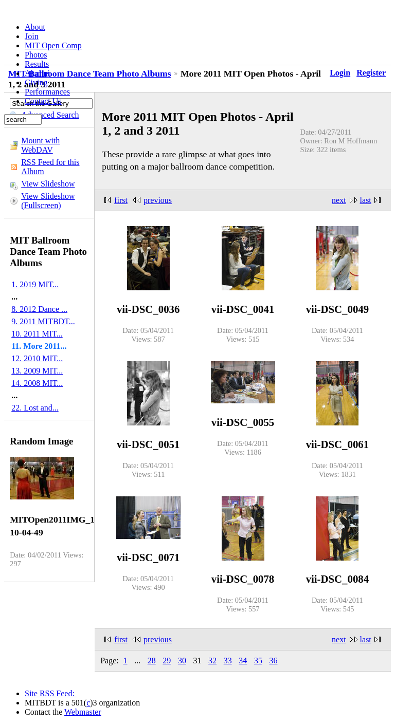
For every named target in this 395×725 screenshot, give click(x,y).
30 (182, 660)
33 (228, 660)
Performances (47, 91)
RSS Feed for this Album (50, 167)
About (35, 27)
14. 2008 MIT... (37, 383)
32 (212, 660)
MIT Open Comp (53, 45)
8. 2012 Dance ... (39, 309)
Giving (36, 82)
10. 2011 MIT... (37, 333)
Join (32, 36)
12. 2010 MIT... (37, 358)
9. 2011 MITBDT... (43, 321)
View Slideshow (48, 183)
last (365, 200)
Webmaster (82, 712)
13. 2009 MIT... (37, 370)
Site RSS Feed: (51, 693)
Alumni (37, 73)
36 (273, 660)
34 (243, 660)
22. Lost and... (35, 407)
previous (157, 200)
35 (258, 660)
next (339, 200)
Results (37, 64)
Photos (36, 54)
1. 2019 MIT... (35, 284)
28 (152, 660)
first (121, 200)
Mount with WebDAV (40, 145)
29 (167, 660)
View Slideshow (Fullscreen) (48, 201)
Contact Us (43, 101)
